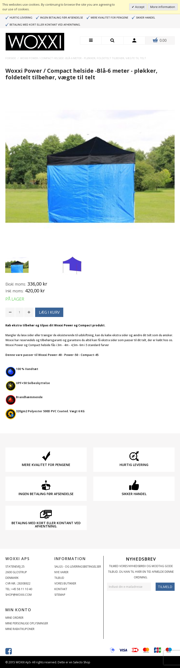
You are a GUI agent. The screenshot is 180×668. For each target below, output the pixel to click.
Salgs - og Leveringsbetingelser (77, 567)
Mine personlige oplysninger (26, 623)
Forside (10, 58)
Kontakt (60, 589)
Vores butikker (65, 583)
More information (162, 7)
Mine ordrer (14, 618)
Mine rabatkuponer (19, 629)
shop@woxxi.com (18, 595)
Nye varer (61, 572)
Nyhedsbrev (141, 559)
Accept (139, 7)
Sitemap (59, 595)
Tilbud (59, 578)
